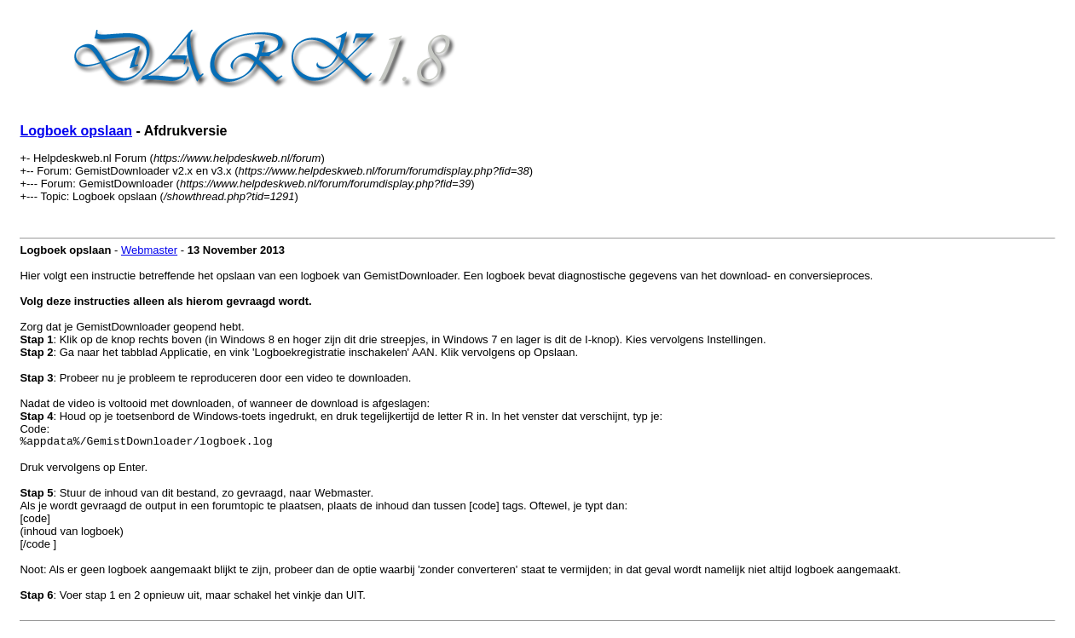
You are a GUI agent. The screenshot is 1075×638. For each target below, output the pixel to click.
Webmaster (149, 250)
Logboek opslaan (76, 131)
